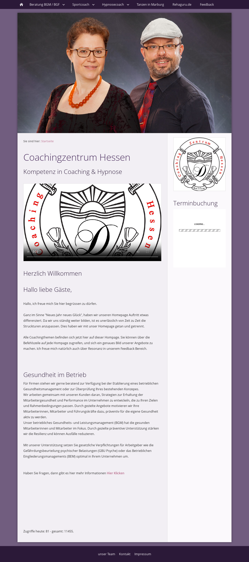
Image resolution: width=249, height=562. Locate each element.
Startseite (47, 141)
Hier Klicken (115, 473)
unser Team (106, 554)
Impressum (142, 554)
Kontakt (125, 554)
